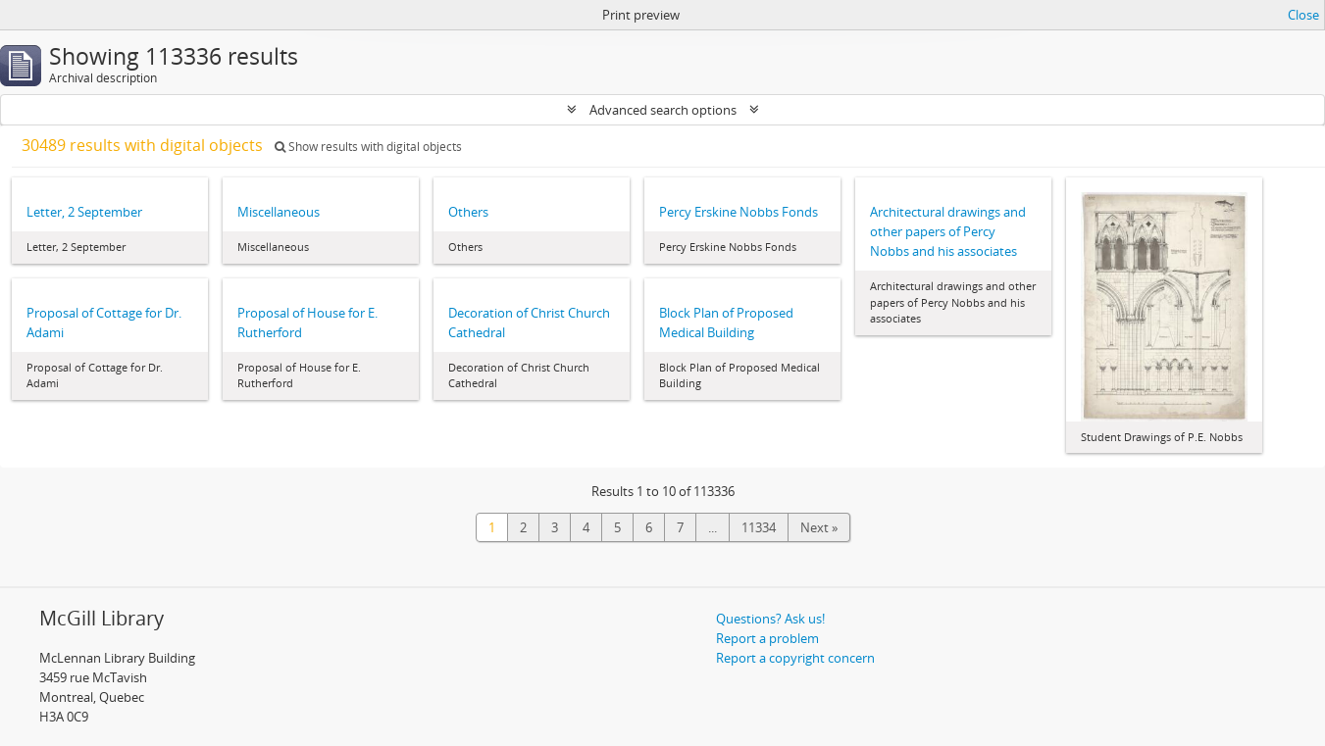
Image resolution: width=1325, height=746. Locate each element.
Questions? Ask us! (770, 618)
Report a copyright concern (795, 658)
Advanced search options (662, 110)
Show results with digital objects (368, 146)
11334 (758, 527)
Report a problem (767, 638)
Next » (819, 527)
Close (1303, 15)
